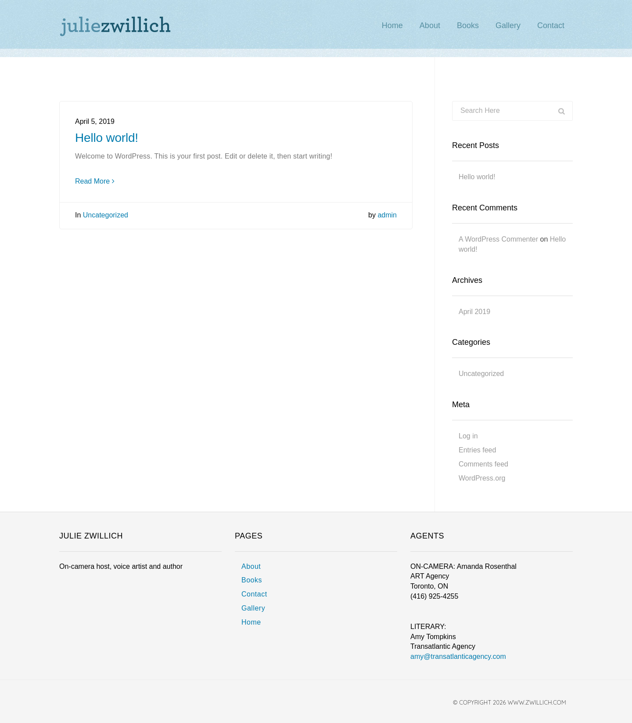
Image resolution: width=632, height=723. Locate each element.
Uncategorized (105, 215)
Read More (95, 181)
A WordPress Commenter (498, 239)
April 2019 (474, 311)
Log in (468, 436)
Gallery (253, 608)
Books (251, 580)
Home (251, 622)
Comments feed (483, 464)
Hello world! (106, 138)
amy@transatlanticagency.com (458, 656)
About (251, 566)
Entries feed (477, 450)
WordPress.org (482, 478)
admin (387, 215)
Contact (254, 594)
